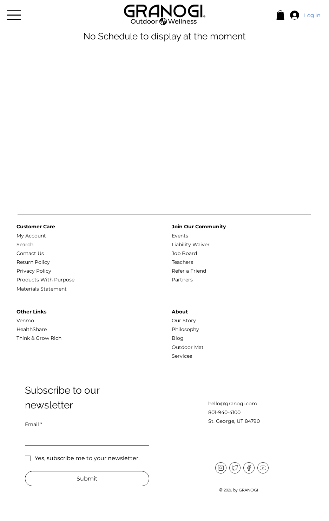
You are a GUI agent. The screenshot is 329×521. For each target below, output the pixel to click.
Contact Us (30, 253)
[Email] (85, 438)
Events (180, 236)
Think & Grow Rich (39, 338)
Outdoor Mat (188, 347)
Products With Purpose (45, 280)
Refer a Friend (189, 271)
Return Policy (33, 262)
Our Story (184, 320)
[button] (280, 15)
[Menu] (14, 15)
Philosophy (185, 329)
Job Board (184, 253)
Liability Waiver (191, 244)
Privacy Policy (34, 271)
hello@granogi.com (232, 403)
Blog (178, 338)
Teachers (182, 262)
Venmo (25, 320)
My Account (31, 236)
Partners (182, 280)
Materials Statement (42, 289)
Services (182, 356)
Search (25, 244)
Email (33, 424)
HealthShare (32, 329)
